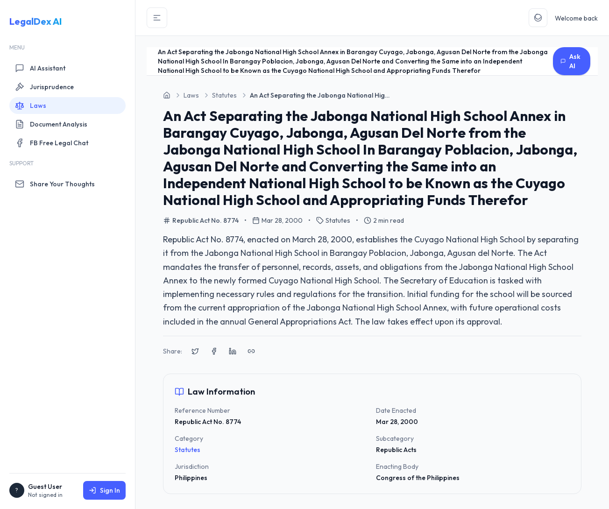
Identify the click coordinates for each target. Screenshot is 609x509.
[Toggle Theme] (538, 17)
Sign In (104, 490)
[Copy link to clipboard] (251, 351)
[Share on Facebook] (213, 351)
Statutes (187, 449)
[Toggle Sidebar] (157, 17)
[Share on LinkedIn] (232, 351)
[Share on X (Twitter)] (195, 351)
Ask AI (570, 61)
